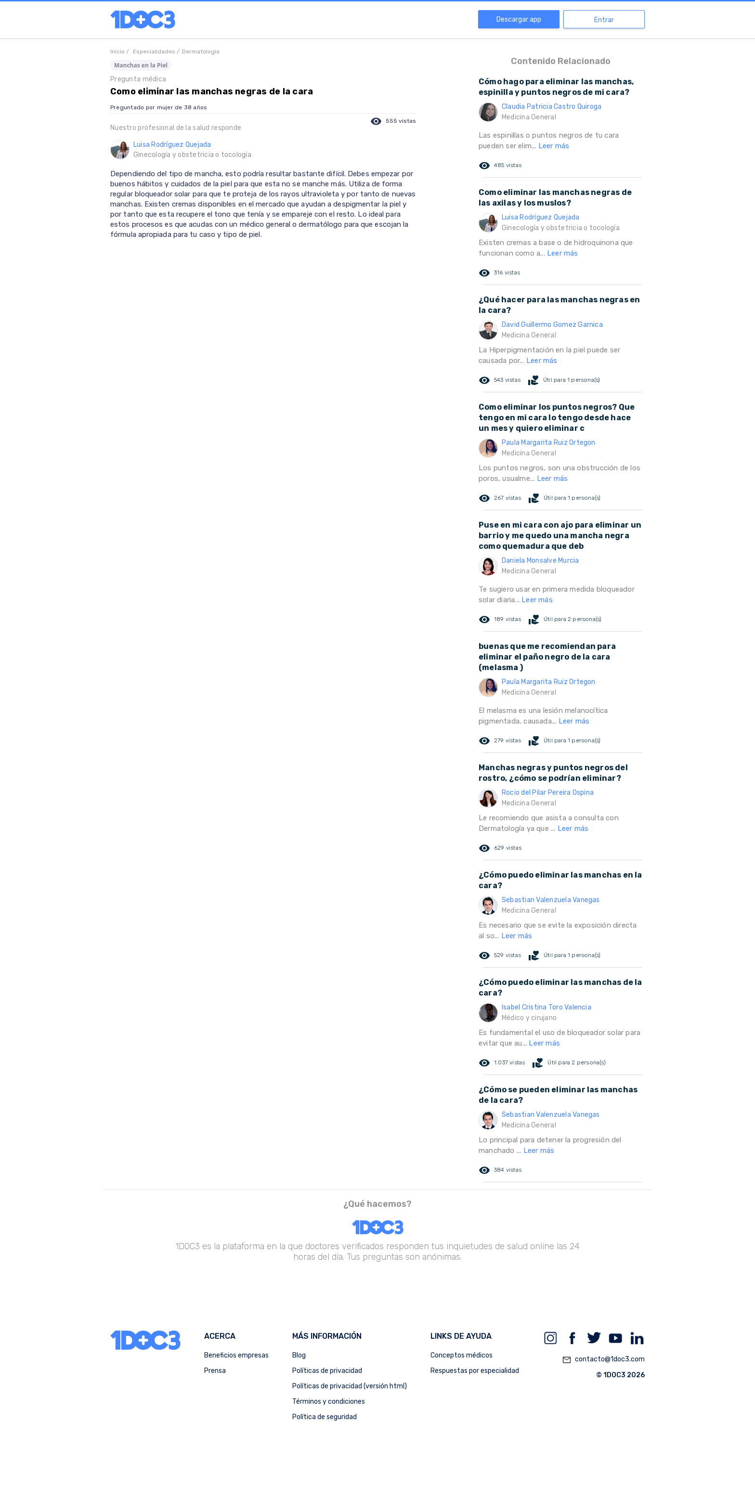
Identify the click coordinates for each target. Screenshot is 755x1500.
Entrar (604, 20)
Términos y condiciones (328, 1401)
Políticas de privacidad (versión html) (349, 1386)
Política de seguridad (324, 1417)
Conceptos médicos (461, 1355)
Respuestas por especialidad (474, 1371)
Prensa (215, 1371)
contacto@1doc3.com (603, 1360)
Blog (299, 1355)
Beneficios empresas (236, 1355)
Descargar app (518, 19)
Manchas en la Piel (141, 65)
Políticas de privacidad (327, 1371)
